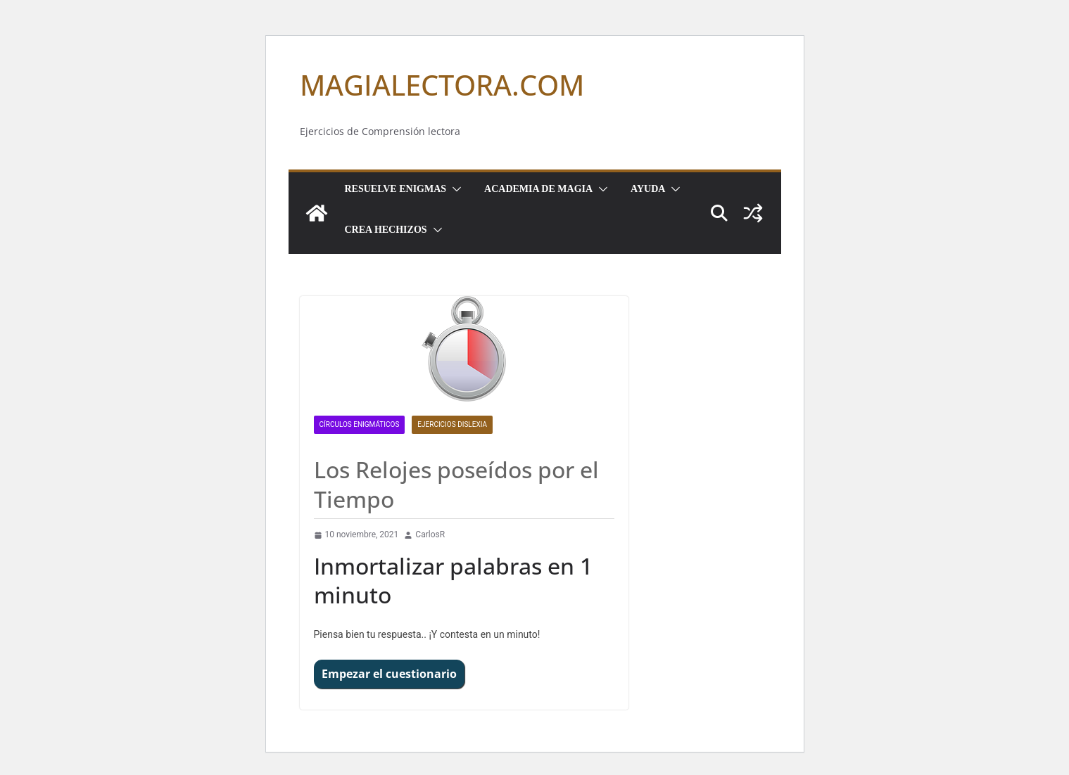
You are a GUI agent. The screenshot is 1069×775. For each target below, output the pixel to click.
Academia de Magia (538, 189)
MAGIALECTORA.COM (442, 84)
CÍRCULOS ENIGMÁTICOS (360, 424)
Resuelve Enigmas (396, 189)
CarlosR (430, 534)
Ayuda (648, 189)
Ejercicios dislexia (452, 424)
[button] (454, 189)
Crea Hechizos (386, 229)
